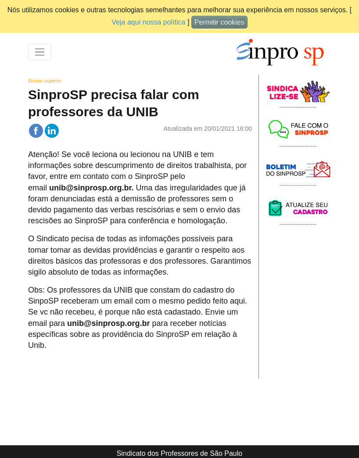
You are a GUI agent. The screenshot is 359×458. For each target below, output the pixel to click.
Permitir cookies (219, 22)
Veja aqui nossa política (148, 22)
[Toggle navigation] (39, 52)
